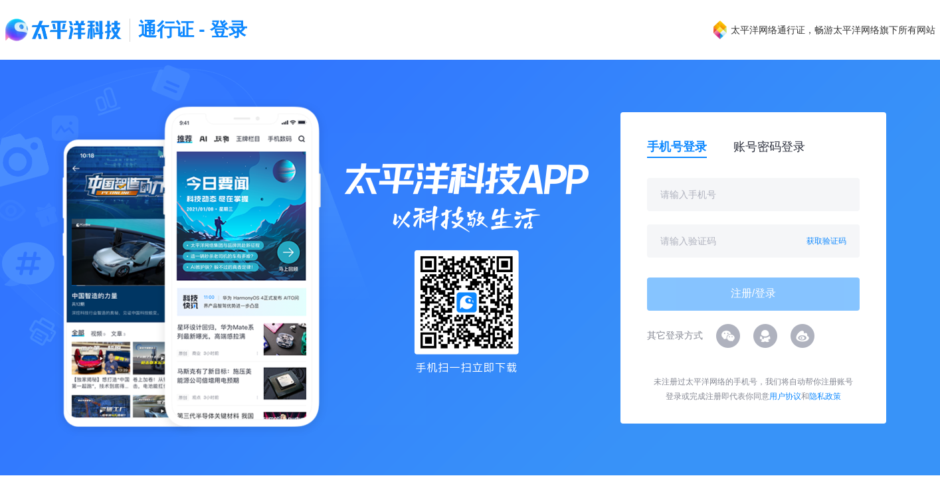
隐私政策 (825, 396)
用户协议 (785, 396)
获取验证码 (826, 241)
